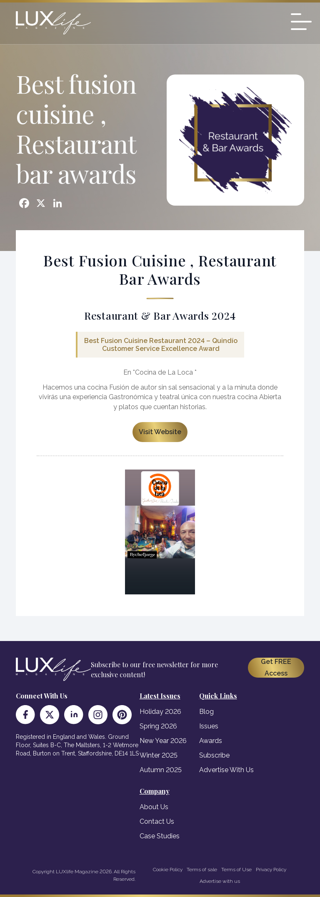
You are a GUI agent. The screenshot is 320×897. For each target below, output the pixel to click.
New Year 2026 (163, 741)
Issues (208, 726)
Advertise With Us (226, 770)
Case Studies (160, 836)
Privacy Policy (271, 869)
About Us (154, 807)
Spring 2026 (158, 726)
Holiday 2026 (160, 712)
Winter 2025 (159, 755)
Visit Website (160, 432)
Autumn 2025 (161, 770)
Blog (206, 712)
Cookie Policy (167, 869)
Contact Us (157, 821)
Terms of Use (236, 869)
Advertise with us (220, 881)
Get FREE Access (276, 667)
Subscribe (214, 755)
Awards (210, 741)
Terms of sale (202, 869)
